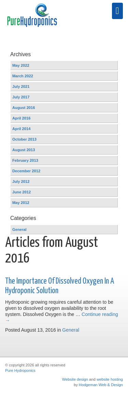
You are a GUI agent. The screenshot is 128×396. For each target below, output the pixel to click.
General (70, 330)
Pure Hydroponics (20, 370)
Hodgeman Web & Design (101, 385)
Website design (75, 379)
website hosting (110, 379)
